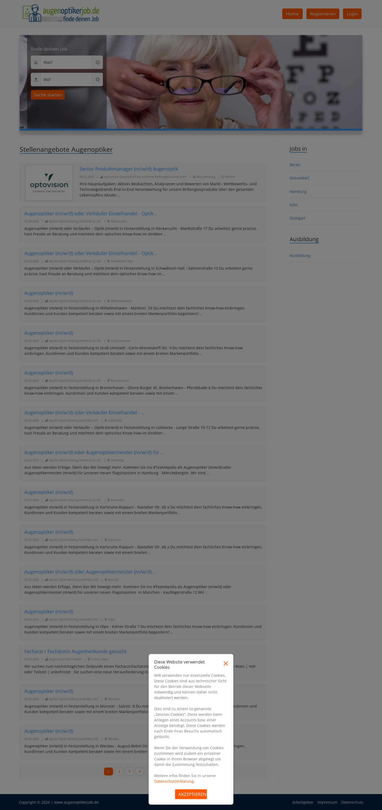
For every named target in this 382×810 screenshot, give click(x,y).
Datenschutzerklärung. (174, 781)
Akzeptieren (192, 794)
